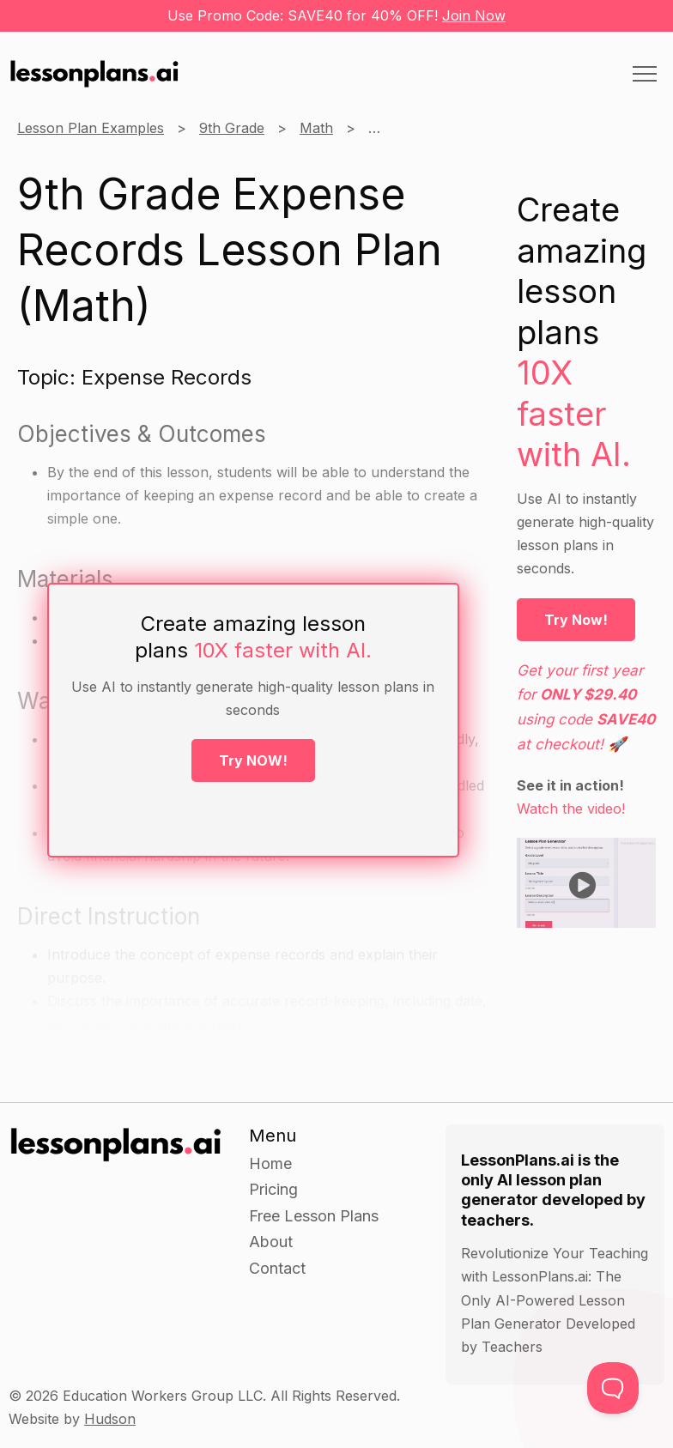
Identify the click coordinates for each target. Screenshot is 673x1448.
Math (316, 127)
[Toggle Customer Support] (613, 1388)
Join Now (474, 15)
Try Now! (576, 619)
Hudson (110, 1418)
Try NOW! (253, 760)
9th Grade (231, 127)
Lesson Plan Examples (90, 127)
